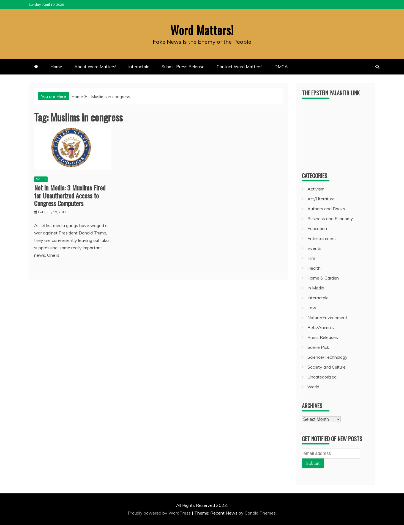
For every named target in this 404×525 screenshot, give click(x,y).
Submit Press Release (183, 66)
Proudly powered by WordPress (160, 513)
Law (311, 307)
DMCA (281, 66)
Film (311, 258)
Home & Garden (323, 278)
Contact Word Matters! (239, 66)
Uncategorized (322, 377)
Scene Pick (318, 347)
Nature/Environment (327, 317)
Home (56, 66)
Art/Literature (321, 198)
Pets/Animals (320, 327)
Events (314, 248)
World (41, 179)
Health (314, 268)
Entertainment (321, 238)
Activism (315, 189)
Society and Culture (326, 367)
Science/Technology (327, 357)
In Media (315, 288)
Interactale (138, 66)
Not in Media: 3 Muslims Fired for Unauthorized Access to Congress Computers (69, 195)
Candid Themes (260, 513)
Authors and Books (326, 208)
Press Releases (322, 337)
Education (317, 228)
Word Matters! (202, 29)
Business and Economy (330, 218)
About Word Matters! (95, 66)
